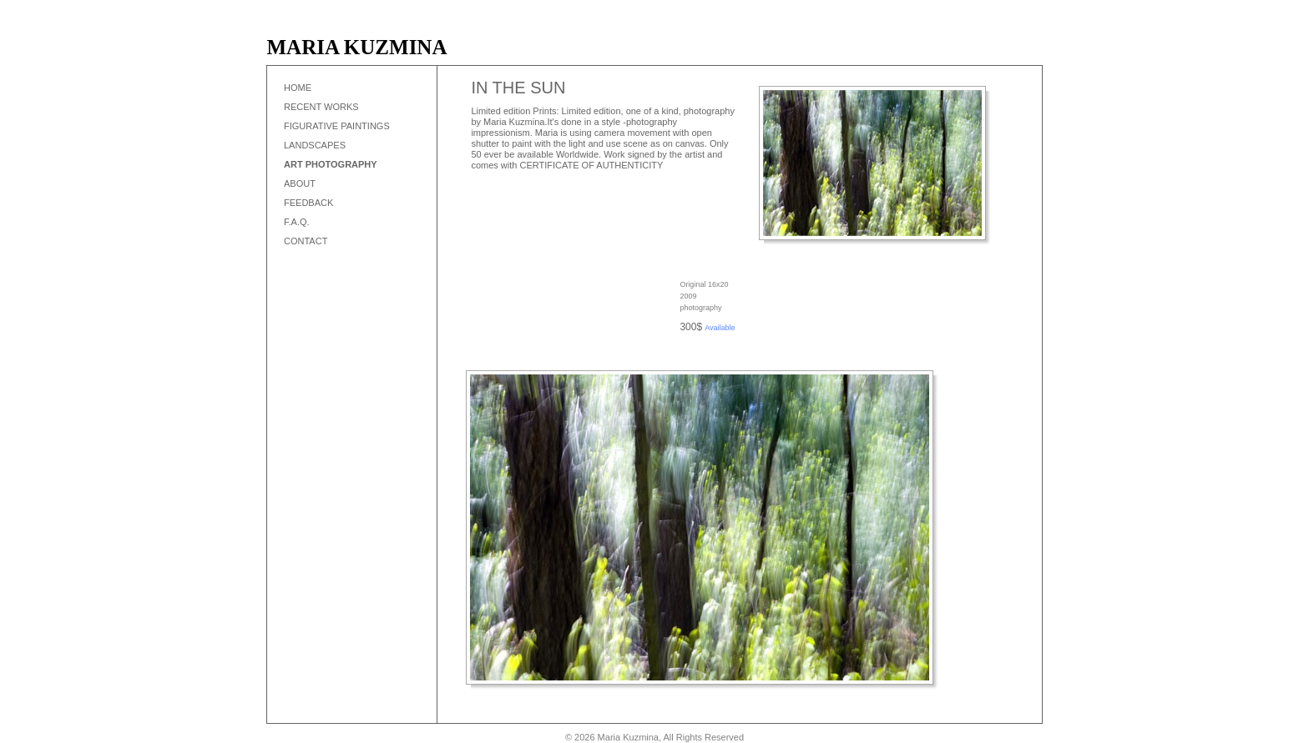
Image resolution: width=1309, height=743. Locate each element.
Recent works (321, 107)
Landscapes (315, 145)
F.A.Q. (297, 222)
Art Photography (330, 164)
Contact (305, 241)
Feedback (308, 203)
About (300, 183)
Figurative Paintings (337, 126)
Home (297, 88)
